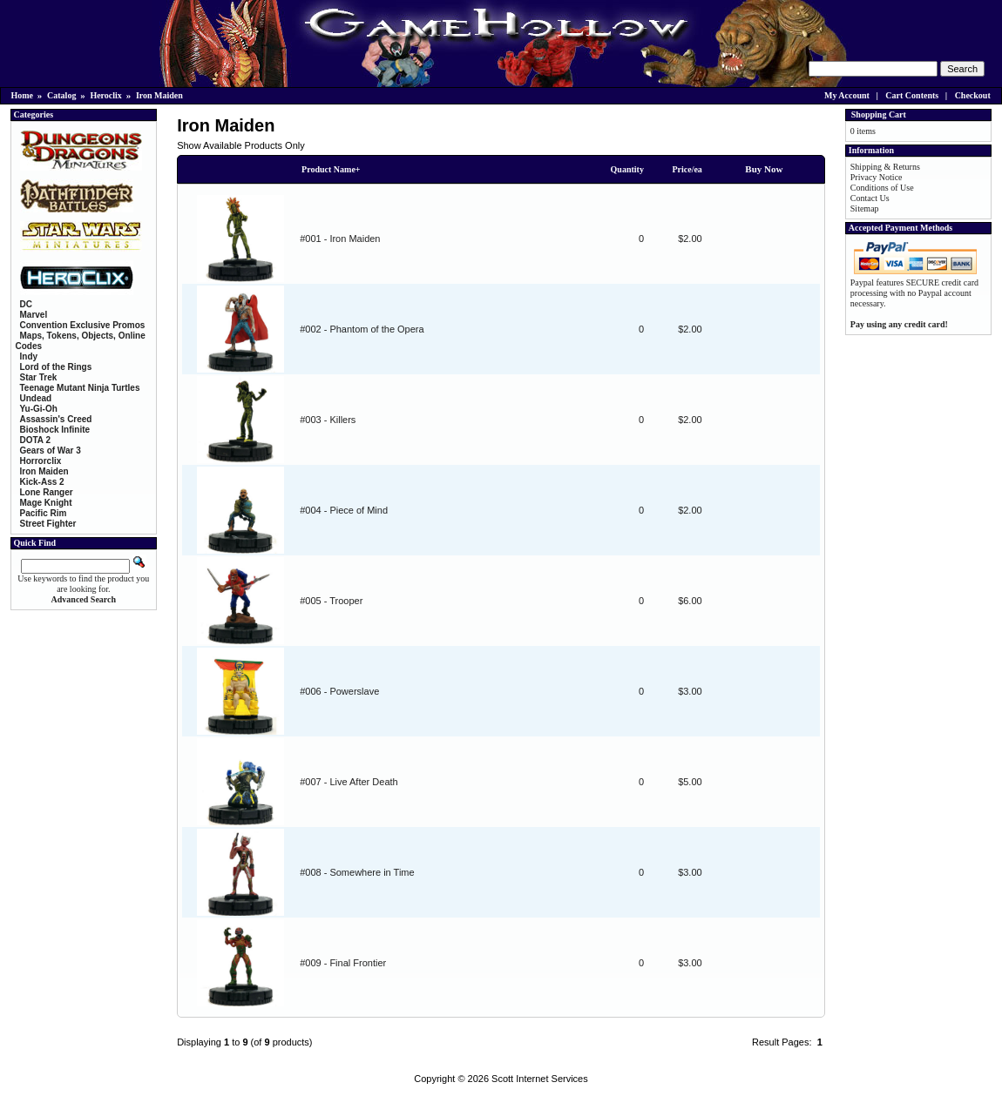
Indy (29, 356)
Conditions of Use (882, 187)
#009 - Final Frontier (343, 963)
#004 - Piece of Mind (344, 510)
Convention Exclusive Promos (83, 325)
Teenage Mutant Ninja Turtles (80, 388)
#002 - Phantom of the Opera (361, 329)
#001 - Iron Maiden (340, 238)
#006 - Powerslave (339, 691)
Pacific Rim (43, 513)
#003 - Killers (327, 419)
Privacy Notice (876, 177)
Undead (36, 398)
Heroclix (105, 95)
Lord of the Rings (56, 367)
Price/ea (686, 169)
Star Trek (39, 377)
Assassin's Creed (56, 419)
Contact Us (870, 198)
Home (22, 95)
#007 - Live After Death (349, 782)
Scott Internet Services (539, 1078)
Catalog (61, 95)
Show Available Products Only (241, 145)
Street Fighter (48, 523)
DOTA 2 (35, 440)
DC (26, 304)
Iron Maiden (159, 95)
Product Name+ (330, 169)
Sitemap (864, 208)
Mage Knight (46, 503)
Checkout (973, 95)
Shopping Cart (878, 114)
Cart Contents (911, 95)
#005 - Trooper (331, 600)
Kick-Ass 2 (42, 482)
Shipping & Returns (885, 166)
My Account (847, 95)
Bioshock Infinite (55, 429)
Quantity (627, 169)
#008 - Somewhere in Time (357, 872)
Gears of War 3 (50, 450)
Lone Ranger (46, 492)
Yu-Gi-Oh (39, 409)
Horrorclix (41, 461)
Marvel (34, 314)
